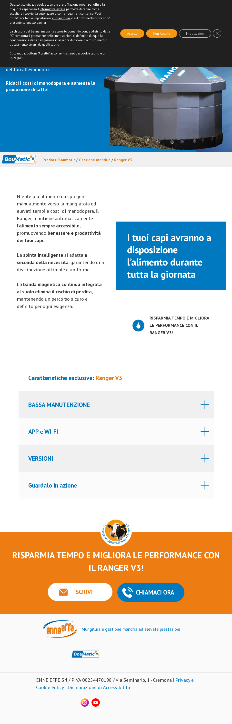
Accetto (128, 33)
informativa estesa (52, 9)
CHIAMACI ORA (155, 592)
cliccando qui (61, 18)
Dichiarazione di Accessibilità (98, 687)
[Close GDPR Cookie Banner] (216, 33)
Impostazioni (194, 33)
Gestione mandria (95, 159)
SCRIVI (82, 592)
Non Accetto (159, 33)
